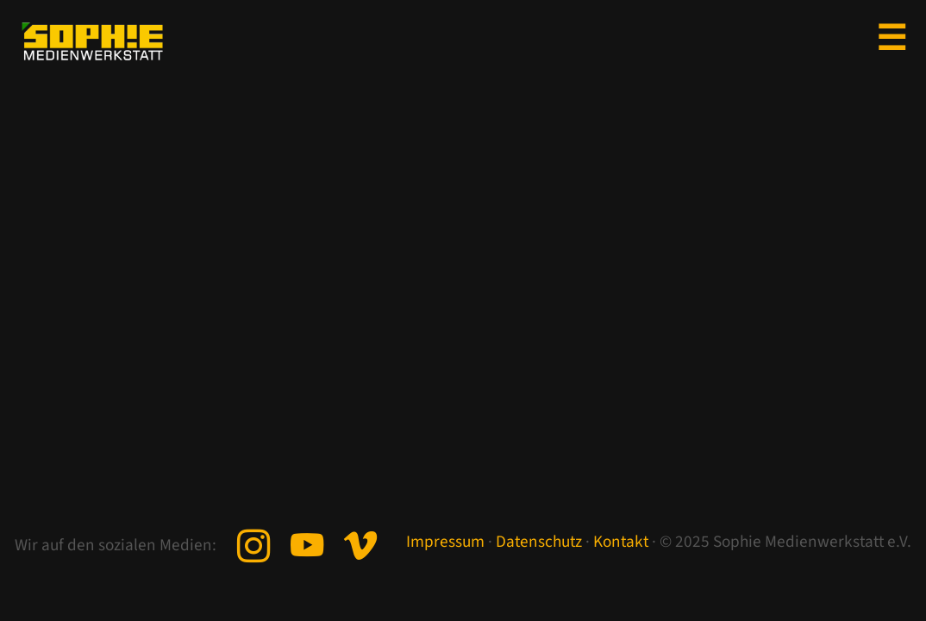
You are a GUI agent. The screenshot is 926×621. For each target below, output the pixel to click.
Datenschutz (539, 542)
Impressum (445, 542)
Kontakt (620, 542)
